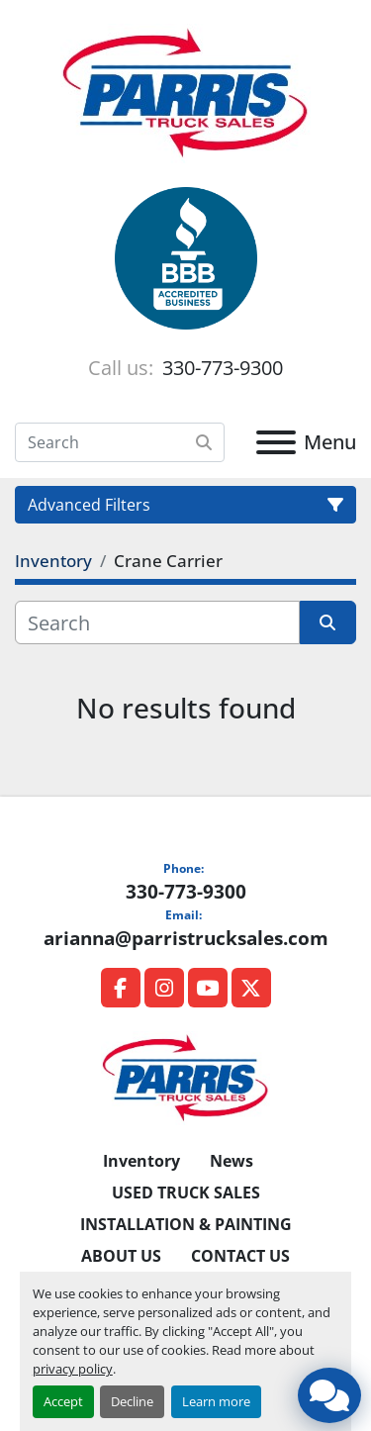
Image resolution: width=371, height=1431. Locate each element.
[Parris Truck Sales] (185, 1077)
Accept (63, 1401)
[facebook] (120, 987)
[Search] (120, 442)
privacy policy (73, 1369)
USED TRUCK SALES (186, 1192)
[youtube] (208, 987)
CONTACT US (240, 1256)
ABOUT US (121, 1256)
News (231, 1161)
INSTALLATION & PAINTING (186, 1224)
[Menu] (276, 442)
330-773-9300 (220, 367)
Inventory (141, 1161)
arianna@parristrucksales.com (186, 937)
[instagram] (164, 987)
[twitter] (251, 987)
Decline (132, 1401)
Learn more (216, 1401)
